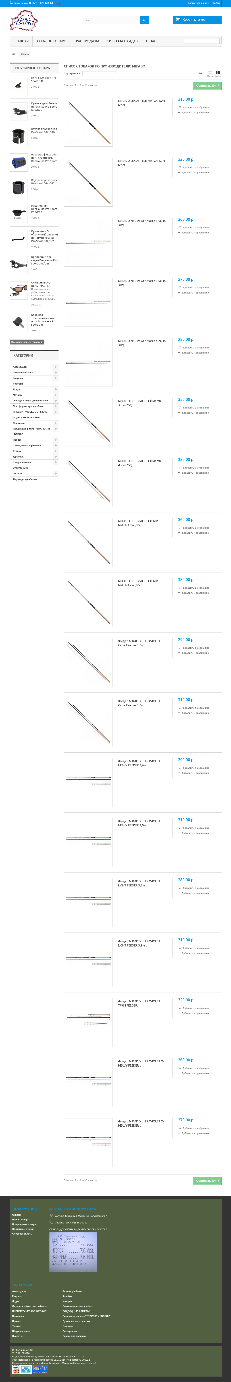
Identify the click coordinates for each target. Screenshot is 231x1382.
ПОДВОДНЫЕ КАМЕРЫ (26, 417)
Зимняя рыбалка (23, 372)
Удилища (18, 456)
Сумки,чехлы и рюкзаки (27, 445)
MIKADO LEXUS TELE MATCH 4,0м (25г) (141, 102)
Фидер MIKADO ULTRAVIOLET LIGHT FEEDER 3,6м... (139, 883)
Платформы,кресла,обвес (28, 406)
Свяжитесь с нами (198, 3)
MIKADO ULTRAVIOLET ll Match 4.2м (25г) (139, 463)
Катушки (18, 378)
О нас (151, 41)
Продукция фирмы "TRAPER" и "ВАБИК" (31, 431)
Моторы (17, 395)
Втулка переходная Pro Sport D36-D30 (44, 130)
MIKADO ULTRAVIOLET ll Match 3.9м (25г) (139, 403)
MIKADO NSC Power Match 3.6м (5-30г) (142, 223)
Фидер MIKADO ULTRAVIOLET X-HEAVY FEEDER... (141, 1063)
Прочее (17, 439)
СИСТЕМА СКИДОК (123, 41)
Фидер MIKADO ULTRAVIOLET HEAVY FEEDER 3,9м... (139, 823)
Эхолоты (18, 473)
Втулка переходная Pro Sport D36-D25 (44, 181)
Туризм (17, 451)
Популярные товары (32, 68)
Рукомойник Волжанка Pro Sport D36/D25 (44, 209)
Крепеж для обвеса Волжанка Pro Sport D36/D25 (44, 106)
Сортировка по (72, 73)
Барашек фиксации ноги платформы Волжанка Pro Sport (44, 158)
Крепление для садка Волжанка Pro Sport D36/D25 (44, 260)
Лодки (16, 389)
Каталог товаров (52, 41)
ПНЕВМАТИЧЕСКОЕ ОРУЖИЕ (30, 411)
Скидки (16, 1214)
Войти (216, 3)
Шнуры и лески (22, 462)
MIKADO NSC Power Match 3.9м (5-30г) (142, 283)
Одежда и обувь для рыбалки (30, 400)
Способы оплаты (22, 1233)
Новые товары (21, 1219)
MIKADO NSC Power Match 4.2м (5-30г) (142, 343)
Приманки (19, 423)
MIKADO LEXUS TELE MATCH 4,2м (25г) (141, 163)
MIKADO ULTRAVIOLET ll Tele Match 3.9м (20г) (138, 523)
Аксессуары (20, 366)
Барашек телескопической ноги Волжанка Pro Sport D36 (43, 319)
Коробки (18, 383)
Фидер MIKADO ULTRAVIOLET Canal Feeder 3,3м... (139, 643)
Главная (21, 41)
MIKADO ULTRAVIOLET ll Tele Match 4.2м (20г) (138, 583)
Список (218, 74)
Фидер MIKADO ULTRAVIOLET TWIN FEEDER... (139, 1003)
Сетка (210, 74)
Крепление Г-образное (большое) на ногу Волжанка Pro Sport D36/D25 (44, 236)
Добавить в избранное (195, 107)
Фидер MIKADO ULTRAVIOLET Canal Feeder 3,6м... (139, 703)
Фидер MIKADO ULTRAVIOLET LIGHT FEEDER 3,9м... (139, 943)
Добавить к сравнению (195, 112)
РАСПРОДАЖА (87, 41)
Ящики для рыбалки (25, 479)
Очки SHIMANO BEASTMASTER (41, 284)
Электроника (20, 468)
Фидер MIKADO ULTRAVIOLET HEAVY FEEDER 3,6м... (139, 763)
